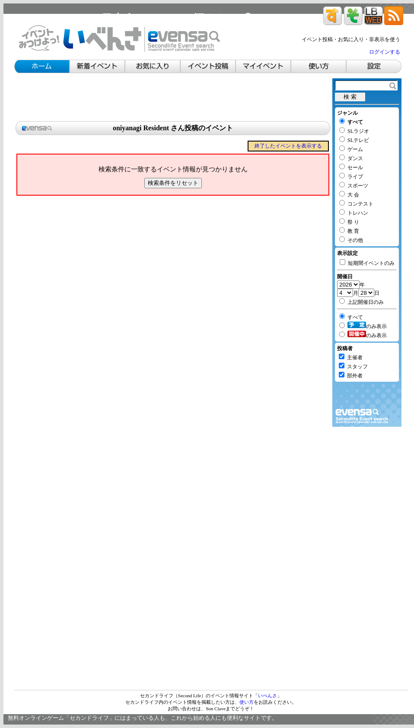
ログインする (384, 52)
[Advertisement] (173, 97)
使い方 (246, 702)
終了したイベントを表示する (288, 146)
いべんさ (267, 695)
